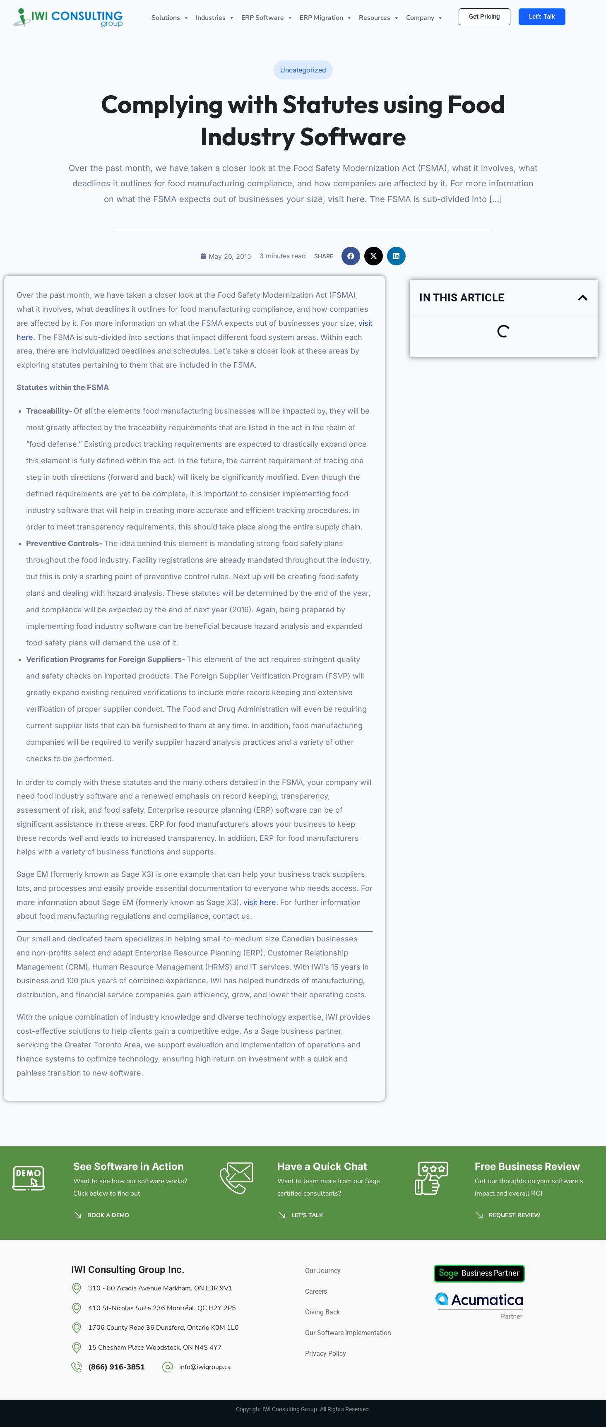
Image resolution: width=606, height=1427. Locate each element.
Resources (379, 18)
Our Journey (323, 1271)
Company (424, 18)
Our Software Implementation (348, 1333)
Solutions (170, 18)
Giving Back (322, 1312)
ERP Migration (326, 18)
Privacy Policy (325, 1353)
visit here (259, 902)
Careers (316, 1291)
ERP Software (267, 18)
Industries (215, 18)
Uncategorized (303, 70)
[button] (350, 256)
